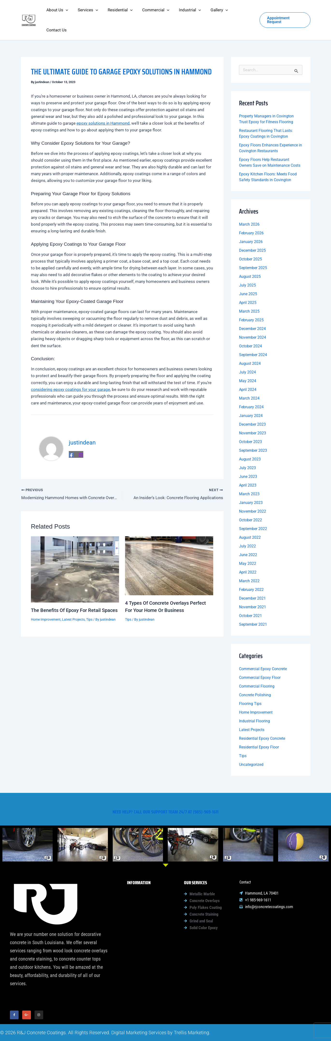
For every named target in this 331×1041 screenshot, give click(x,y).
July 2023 (247, 449)
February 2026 (251, 214)
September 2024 (253, 336)
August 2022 (250, 518)
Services (141, 900)
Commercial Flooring (257, 667)
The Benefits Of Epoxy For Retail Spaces (74, 591)
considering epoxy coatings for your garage (70, 370)
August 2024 (250, 344)
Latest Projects (73, 600)
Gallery (140, 945)
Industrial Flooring (254, 702)
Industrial (142, 934)
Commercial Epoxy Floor (260, 658)
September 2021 (253, 605)
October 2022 (250, 501)
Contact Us (139, 957)
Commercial (144, 923)
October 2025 (250, 240)
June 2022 (248, 536)
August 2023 (250, 440)
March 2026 (249, 205)
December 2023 (252, 405)
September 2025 (253, 249)
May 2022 (247, 544)
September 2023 (253, 431)
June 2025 (248, 275)
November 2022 (252, 492)
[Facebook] (71, 436)
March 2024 (249, 379)
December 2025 (252, 231)
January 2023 (251, 483)
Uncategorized (251, 745)
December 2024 (252, 310)
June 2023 (248, 457)
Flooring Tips (250, 684)
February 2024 (251, 388)
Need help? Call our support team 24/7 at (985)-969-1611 (165, 807)
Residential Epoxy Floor (259, 728)
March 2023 (249, 475)
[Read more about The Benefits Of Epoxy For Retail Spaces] (75, 549)
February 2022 (251, 570)
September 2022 (253, 510)
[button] (65, 11)
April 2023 (247, 466)
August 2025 (250, 257)
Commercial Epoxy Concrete (263, 650)
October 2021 (250, 597)
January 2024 (251, 397)
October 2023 (250, 423)
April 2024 (247, 370)
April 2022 (247, 553)
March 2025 (249, 292)
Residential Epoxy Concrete (262, 719)
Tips (89, 600)
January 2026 (251, 223)
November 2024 (252, 318)
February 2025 (251, 301)
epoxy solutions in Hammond (103, 104)
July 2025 (247, 266)
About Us (142, 889)
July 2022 (247, 527)
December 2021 (252, 579)
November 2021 (252, 588)
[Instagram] (80, 436)
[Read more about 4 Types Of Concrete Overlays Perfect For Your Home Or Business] (169, 545)
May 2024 (247, 362)
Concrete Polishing (255, 676)
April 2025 (247, 283)
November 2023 (252, 414)
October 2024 (250, 327)
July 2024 (247, 353)
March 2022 (249, 562)
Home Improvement (46, 600)
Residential (143, 911)
